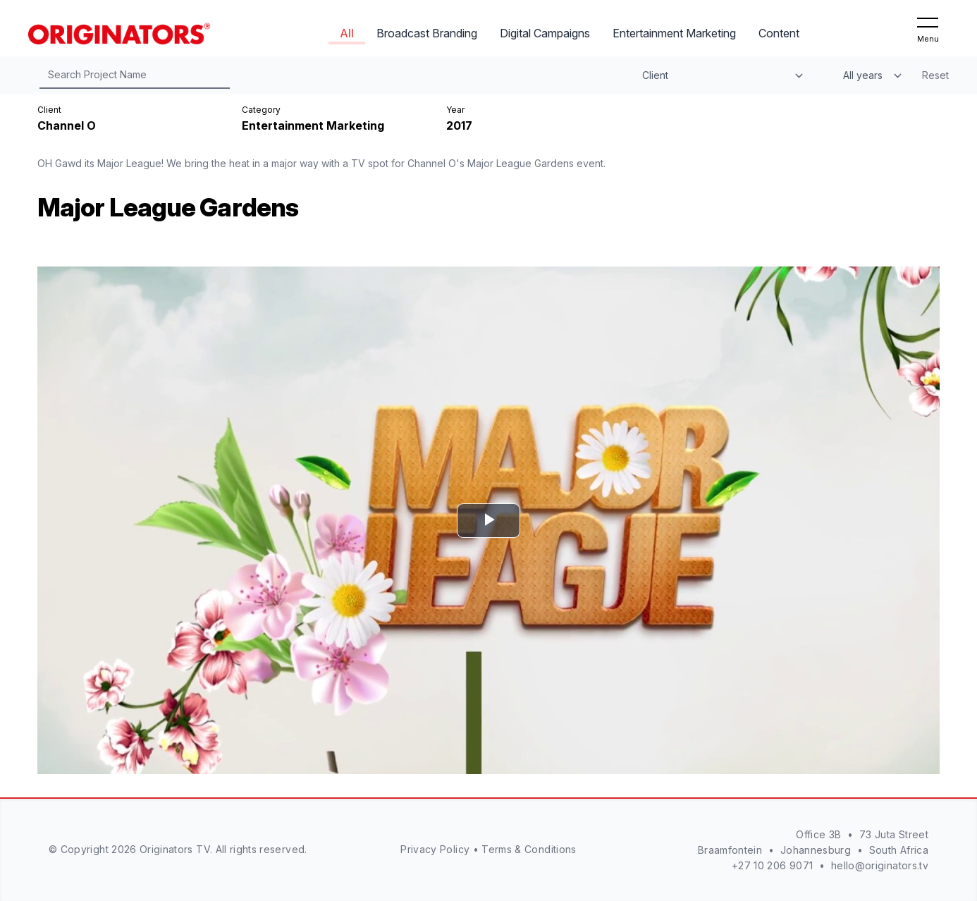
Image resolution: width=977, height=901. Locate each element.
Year (455, 109)
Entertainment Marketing (674, 33)
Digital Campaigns (545, 33)
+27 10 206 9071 (772, 865)
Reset (935, 75)
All (347, 33)
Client (49, 109)
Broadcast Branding (426, 33)
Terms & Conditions (528, 849)
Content (778, 33)
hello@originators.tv (879, 865)
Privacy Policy (434, 849)
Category (261, 109)
